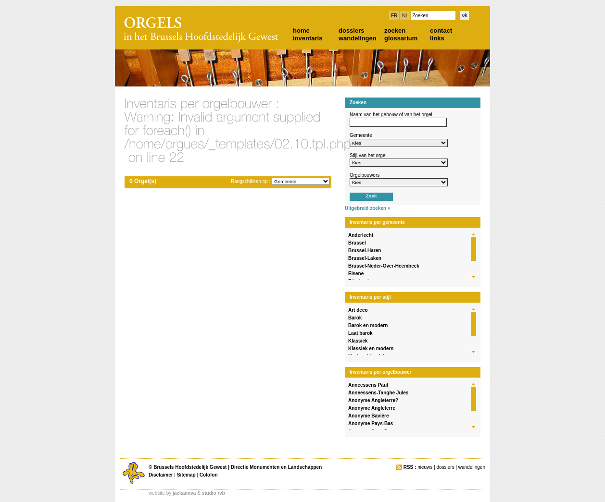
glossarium (400, 38)
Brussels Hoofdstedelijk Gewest (190, 467)
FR (394, 15)
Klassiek (358, 340)
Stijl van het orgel (368, 155)
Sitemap (186, 475)
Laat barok (360, 333)
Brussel (357, 242)
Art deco (358, 310)
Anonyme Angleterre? (373, 400)
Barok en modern (368, 325)
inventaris (307, 38)
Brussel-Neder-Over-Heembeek (383, 266)
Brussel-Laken (364, 258)
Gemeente (361, 135)
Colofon (209, 475)
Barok (355, 317)
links (437, 38)
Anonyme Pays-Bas (370, 423)
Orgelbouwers (364, 175)
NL (405, 15)
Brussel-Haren (364, 250)
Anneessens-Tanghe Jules (378, 392)
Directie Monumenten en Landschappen (276, 467)
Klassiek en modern (370, 348)
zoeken (394, 30)
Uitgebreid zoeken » (367, 208)
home (301, 30)
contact (441, 30)
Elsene (356, 273)
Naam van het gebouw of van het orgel (391, 114)
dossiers (351, 30)
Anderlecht (360, 235)
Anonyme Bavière (368, 415)
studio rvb (213, 493)
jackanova (184, 493)
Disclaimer (161, 475)
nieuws (424, 467)
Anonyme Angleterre (371, 408)
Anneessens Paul (368, 385)
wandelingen (358, 38)
